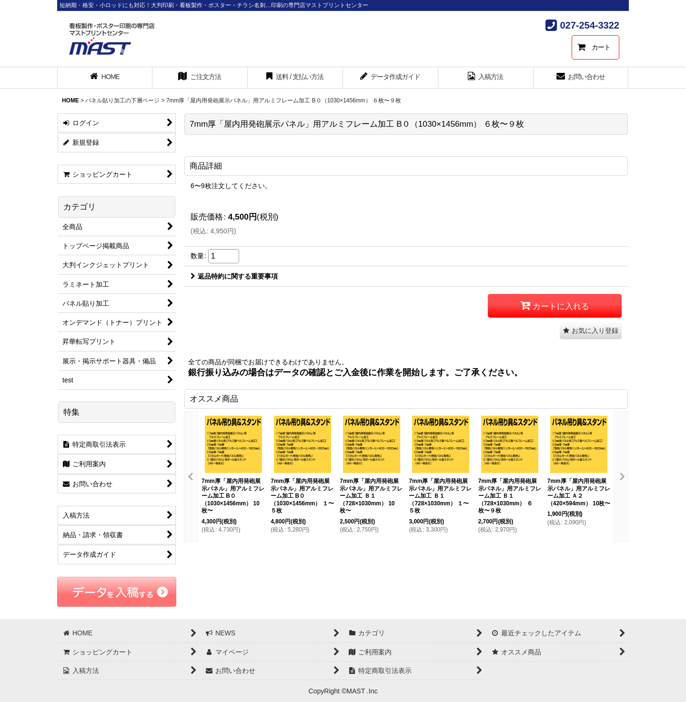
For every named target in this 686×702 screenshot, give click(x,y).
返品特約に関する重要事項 (234, 276)
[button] (591, 330)
